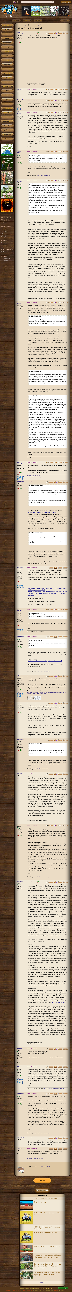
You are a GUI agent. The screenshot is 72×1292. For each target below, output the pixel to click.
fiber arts (7, 77)
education (7, 95)
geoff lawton (41, 25)
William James (19, 151)
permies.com (7, 125)
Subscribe (8, 2)
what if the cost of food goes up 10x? (47, 1246)
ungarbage (7, 64)
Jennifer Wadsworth (20, 33)
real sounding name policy (34, 476)
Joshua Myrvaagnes (20, 676)
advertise (14, 1290)
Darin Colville (20, 1137)
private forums (7, 134)
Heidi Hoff (19, 773)
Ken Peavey (20, 881)
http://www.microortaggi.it (43, 175)
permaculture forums (7, 25)
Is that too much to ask (58, 1002)
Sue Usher (19, 1148)
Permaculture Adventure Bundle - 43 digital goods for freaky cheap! (47, 1274)
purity (7, 60)
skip (7, 99)
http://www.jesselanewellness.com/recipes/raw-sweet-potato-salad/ (45, 661)
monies (7, 51)
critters (7, 33)
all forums (7, 138)
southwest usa (32, 25)
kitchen (7, 55)
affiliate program (22, 1290)
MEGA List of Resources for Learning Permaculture (47, 1228)
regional (7, 90)
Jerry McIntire (19, 609)
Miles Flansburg (19, 463)
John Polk (19, 1048)
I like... (18, 107)
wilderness (7, 73)
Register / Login (66, 2)
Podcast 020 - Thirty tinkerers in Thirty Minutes (48, 1214)
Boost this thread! (42, 1190)
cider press (7, 112)
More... (42, 1282)
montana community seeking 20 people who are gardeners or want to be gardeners (48, 1257)
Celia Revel (20, 89)
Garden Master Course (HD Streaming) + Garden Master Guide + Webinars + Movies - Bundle (48, 1266)
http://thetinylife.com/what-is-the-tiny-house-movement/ (42, 512)
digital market (7, 121)
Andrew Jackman (19, 112)
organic (26, 25)
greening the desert (50, 25)
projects (7, 117)
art (7, 82)
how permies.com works (33, 475)
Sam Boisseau (19, 703)
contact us (8, 1290)
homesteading (7, 42)
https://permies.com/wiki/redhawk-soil (54, 1088)
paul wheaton (56, 1290)
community (7, 68)
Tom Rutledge (19, 180)
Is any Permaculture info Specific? (46, 1198)
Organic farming (40, 1202)
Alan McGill (20, 100)
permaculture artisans (7, 86)
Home (3, 2)
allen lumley (20, 567)
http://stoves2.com (45, 1166)
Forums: (20, 25)
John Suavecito (19, 1067)
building (7, 38)
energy (7, 47)
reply (42, 1180)
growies (7, 29)
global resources (7, 108)
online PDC (47, 36)
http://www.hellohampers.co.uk (35, 1158)
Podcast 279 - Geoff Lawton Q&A (45, 1232)
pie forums (7, 130)
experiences (7, 103)
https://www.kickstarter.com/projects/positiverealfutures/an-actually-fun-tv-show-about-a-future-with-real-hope (46, 692)
